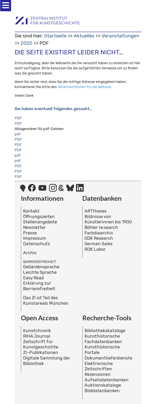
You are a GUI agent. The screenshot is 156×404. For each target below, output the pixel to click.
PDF (18, 118)
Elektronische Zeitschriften (99, 366)
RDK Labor (95, 249)
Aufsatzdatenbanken (107, 380)
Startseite (55, 36)
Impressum (34, 238)
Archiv (30, 252)
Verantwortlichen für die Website (84, 87)
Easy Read (33, 277)
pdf (18, 134)
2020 (26, 43)
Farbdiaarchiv (99, 233)
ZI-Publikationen (40, 352)
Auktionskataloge (103, 385)
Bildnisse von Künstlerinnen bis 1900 (108, 219)
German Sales (99, 243)
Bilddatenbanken (102, 390)
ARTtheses (96, 211)
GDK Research (99, 238)
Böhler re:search (101, 227)
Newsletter (34, 227)
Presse (30, 233)
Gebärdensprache (41, 266)
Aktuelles (84, 36)
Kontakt (31, 211)
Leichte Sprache (40, 272)
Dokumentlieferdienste (108, 358)
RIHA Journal (36, 336)
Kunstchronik (37, 330)
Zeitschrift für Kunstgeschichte (40, 344)
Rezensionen (98, 374)
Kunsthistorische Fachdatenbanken (103, 338)
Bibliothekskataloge (105, 330)
